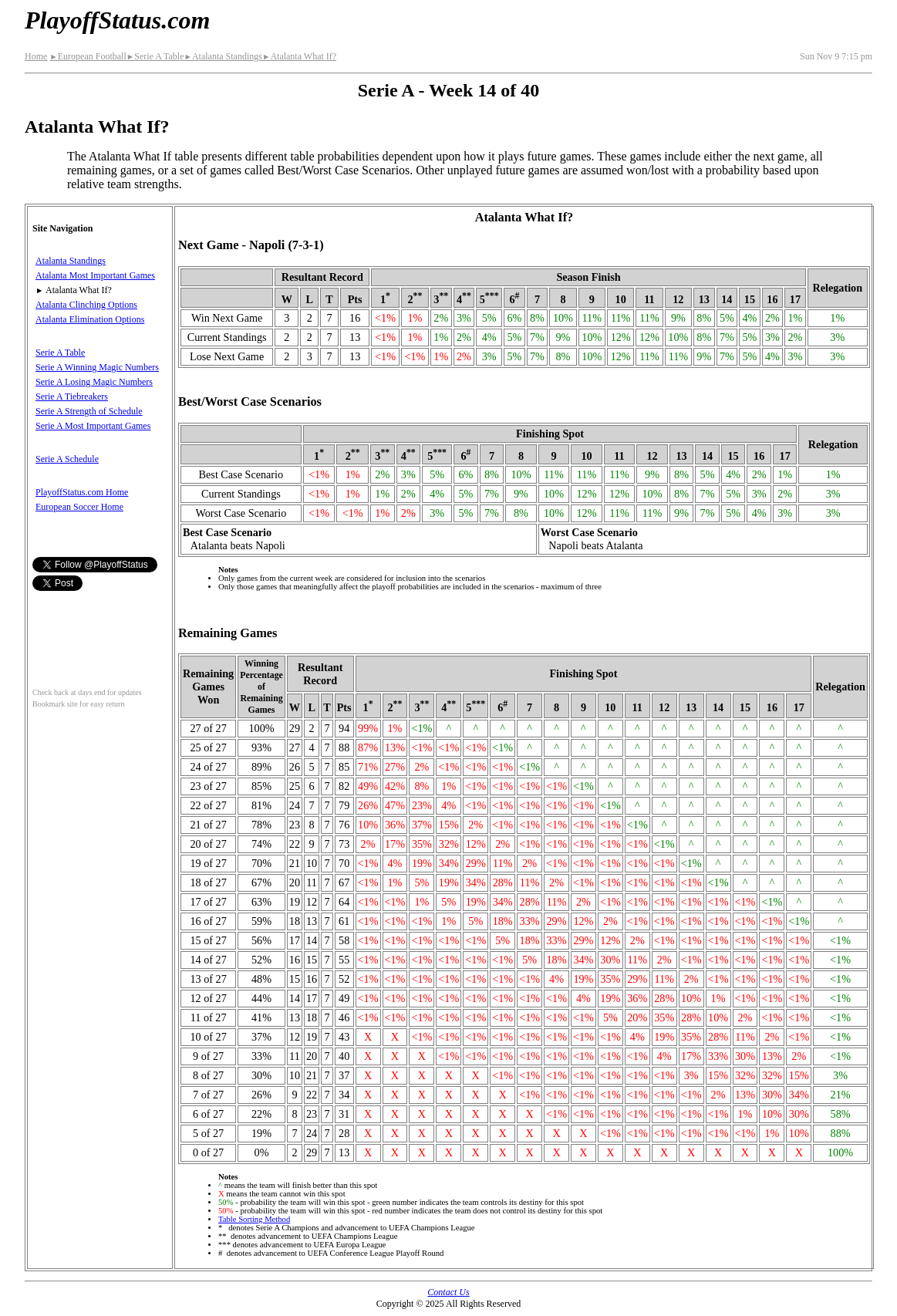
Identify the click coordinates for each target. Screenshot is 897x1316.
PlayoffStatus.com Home (81, 492)
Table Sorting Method (254, 1219)
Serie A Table (155, 56)
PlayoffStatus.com (117, 20)
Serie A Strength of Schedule (89, 411)
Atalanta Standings (222, 56)
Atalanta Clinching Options (86, 304)
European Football (87, 56)
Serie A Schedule (67, 459)
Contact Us (448, 1292)
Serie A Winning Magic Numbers (97, 367)
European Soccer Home (79, 506)
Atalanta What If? (299, 56)
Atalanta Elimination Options (89, 319)
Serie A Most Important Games (92, 425)
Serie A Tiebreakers (71, 396)
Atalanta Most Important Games (95, 275)
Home (36, 56)
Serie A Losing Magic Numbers (94, 381)
